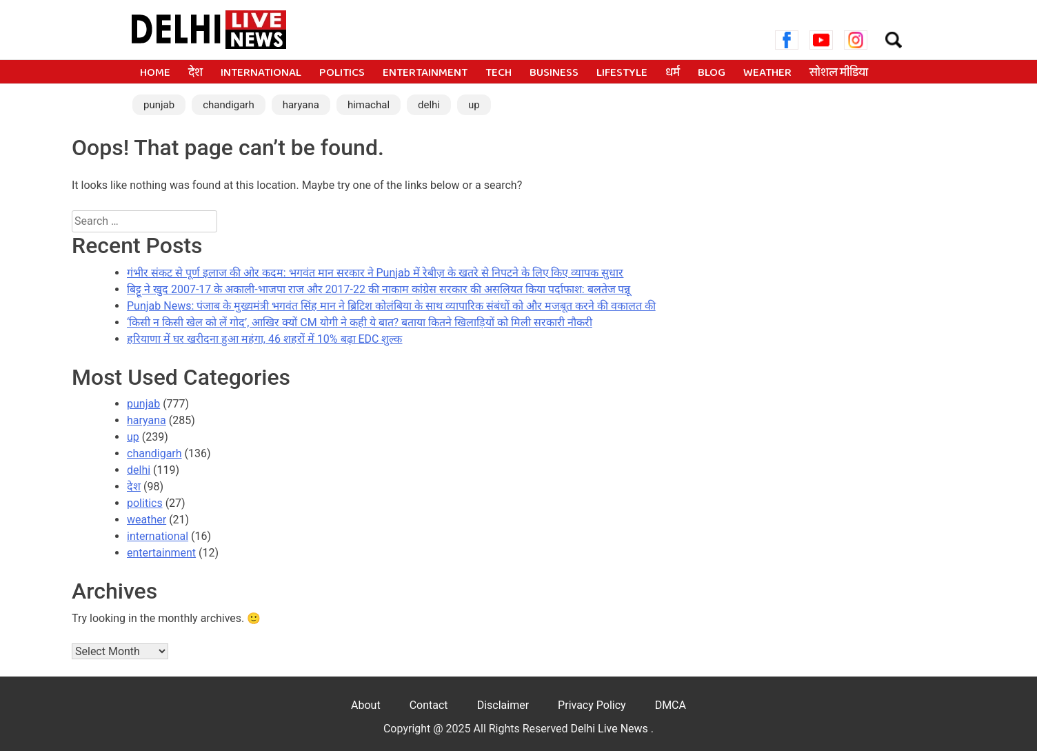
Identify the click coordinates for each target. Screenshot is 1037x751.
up (474, 105)
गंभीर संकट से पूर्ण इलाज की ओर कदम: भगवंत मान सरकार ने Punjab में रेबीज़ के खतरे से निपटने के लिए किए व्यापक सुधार (375, 272)
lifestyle (621, 73)
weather (767, 73)
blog (711, 73)
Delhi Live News (611, 728)
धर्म (672, 73)
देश (195, 73)
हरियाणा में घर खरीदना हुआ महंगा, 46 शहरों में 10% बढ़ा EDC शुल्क (264, 339)
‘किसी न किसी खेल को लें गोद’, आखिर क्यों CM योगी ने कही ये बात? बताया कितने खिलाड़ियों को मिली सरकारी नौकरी (359, 322)
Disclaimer (503, 705)
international (261, 73)
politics (342, 73)
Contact (429, 705)
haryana (301, 105)
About (366, 705)
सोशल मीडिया (838, 73)
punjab (158, 105)
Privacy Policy (592, 705)
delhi (429, 105)
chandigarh (228, 105)
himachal (369, 105)
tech (498, 73)
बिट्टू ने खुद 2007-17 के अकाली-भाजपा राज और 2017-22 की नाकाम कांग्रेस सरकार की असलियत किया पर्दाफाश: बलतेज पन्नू (378, 289)
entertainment (425, 73)
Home (155, 73)
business (554, 73)
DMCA (670, 705)
